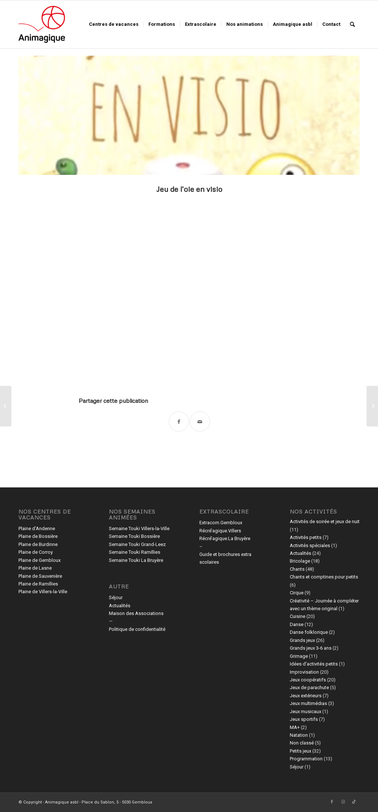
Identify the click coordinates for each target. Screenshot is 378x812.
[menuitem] (113, 24)
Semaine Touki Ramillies (134, 552)
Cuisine (297, 616)
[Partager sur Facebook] (179, 421)
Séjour (116, 597)
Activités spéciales (310, 545)
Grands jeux (302, 640)
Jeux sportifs (304, 719)
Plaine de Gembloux (39, 560)
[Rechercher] (352, 24)
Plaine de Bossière (38, 536)
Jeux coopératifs (308, 680)
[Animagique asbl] (41, 24)
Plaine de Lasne (35, 568)
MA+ (295, 727)
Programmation (306, 758)
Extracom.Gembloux (220, 522)
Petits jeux (300, 751)
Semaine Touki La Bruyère (136, 560)
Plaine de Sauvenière (40, 576)
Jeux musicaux (305, 711)
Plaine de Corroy (35, 552)
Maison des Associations (136, 613)
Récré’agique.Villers (220, 530)
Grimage (299, 656)
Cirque (296, 592)
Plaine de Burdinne (38, 544)
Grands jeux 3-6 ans (310, 648)
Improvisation (304, 672)
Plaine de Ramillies (38, 584)
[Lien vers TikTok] (354, 802)
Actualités (119, 605)
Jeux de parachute (309, 687)
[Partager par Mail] (200, 421)
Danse (296, 624)
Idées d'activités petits (314, 664)
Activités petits (306, 537)
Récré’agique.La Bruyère (224, 538)
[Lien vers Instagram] (342, 802)
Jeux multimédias (308, 703)
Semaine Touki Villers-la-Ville (139, 528)
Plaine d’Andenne (36, 528)
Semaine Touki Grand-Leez (137, 544)
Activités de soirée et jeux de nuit (325, 521)
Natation (299, 735)
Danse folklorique (309, 632)
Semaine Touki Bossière (134, 536)
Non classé (302, 743)
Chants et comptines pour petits (324, 577)
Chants (297, 569)
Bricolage (300, 561)
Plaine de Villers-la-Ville (42, 591)
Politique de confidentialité (137, 629)
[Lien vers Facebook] (331, 802)
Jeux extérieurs (306, 695)
